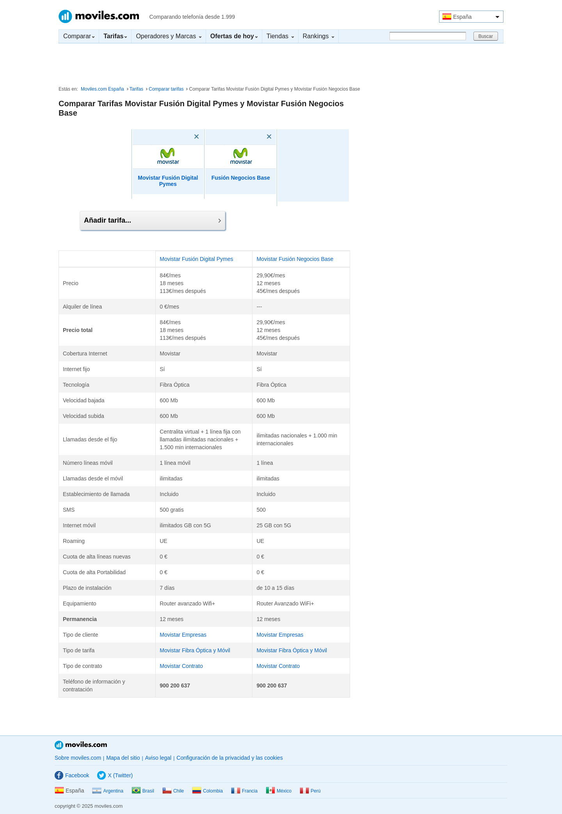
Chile (173, 791)
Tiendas (280, 36)
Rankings (318, 36)
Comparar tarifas (166, 89)
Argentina (107, 791)
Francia (244, 791)
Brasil (143, 791)
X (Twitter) (115, 775)
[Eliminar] (185, 136)
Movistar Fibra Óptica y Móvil (195, 650)
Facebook (72, 775)
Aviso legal (158, 758)
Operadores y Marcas (168, 36)
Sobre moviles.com (78, 758)
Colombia (207, 791)
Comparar (78, 36)
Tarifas (136, 89)
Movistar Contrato (181, 666)
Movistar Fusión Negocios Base (294, 259)
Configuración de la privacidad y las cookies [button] (229, 758)
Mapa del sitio (123, 758)
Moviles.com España (102, 89)
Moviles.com (99, 16)
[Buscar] (427, 36)
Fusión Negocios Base (241, 178)
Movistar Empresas (183, 635)
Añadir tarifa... (152, 220)
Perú (310, 791)
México (279, 791)
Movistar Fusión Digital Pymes (168, 181)
